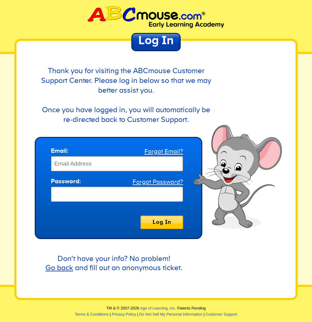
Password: (66, 181)
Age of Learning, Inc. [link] (158, 308)
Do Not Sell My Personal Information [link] (170, 314)
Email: (59, 151)
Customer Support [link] (221, 314)
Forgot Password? (158, 182)
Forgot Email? (163, 152)
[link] (156, 17)
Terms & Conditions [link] (92, 314)
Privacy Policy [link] (124, 314)
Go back (59, 268)
